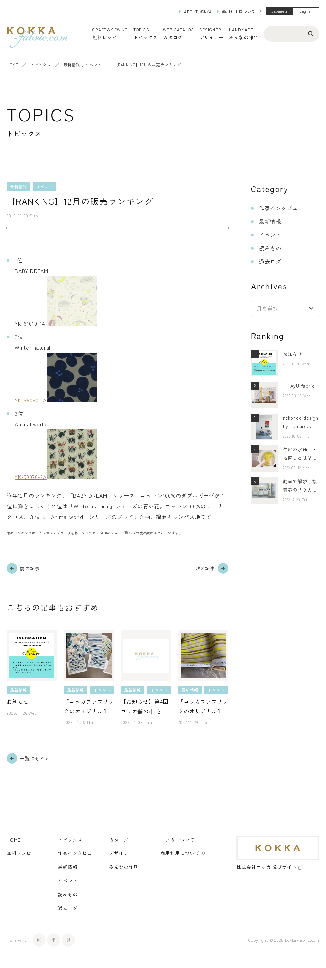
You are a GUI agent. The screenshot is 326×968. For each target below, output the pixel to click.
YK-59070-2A (31, 477)
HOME (12, 64)
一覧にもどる (34, 758)
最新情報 (71, 64)
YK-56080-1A (31, 400)
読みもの (270, 248)
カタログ (173, 37)
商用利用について (239, 11)
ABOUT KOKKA (198, 11)
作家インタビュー (281, 208)
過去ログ (270, 261)
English (306, 11)
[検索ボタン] (310, 33)
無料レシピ (19, 853)
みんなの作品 (243, 37)
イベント (93, 64)
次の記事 (205, 568)
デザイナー (211, 37)
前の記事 (30, 568)
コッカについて (177, 839)
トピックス (40, 64)
